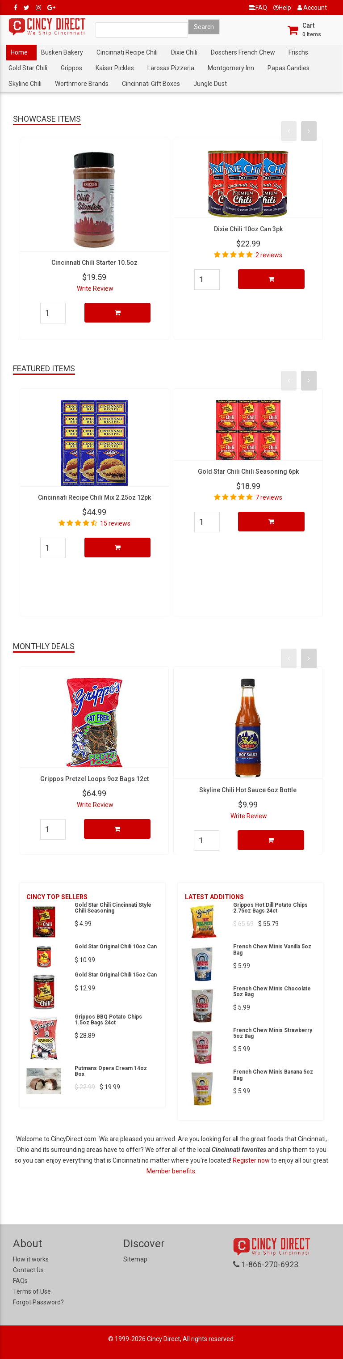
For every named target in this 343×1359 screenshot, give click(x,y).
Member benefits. (171, 1171)
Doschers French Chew (243, 52)
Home (19, 52)
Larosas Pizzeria (170, 68)
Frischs (298, 52)
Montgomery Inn (231, 68)
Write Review (95, 288)
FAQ (258, 7)
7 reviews (268, 497)
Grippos (71, 68)
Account (312, 7)
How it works (31, 1259)
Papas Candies (289, 68)
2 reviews (268, 255)
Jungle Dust (210, 83)
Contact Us (28, 1270)
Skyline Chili (25, 83)
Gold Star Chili (27, 68)
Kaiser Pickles (115, 68)
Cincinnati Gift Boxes (151, 83)
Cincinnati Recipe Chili (127, 52)
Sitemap (135, 1259)
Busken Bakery (62, 52)
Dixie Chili (184, 52)
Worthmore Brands (82, 83)
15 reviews (115, 523)
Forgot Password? (38, 1302)
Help (282, 7)
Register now (252, 1160)
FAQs (20, 1280)
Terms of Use (32, 1291)
